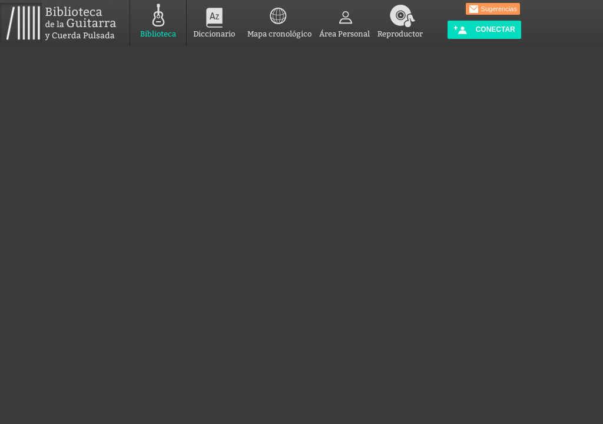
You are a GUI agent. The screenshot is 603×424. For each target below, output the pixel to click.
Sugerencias (493, 9)
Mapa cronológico (279, 19)
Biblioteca (158, 19)
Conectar (484, 29)
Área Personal (344, 19)
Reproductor (400, 19)
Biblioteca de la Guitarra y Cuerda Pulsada (62, 22)
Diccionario (214, 19)
